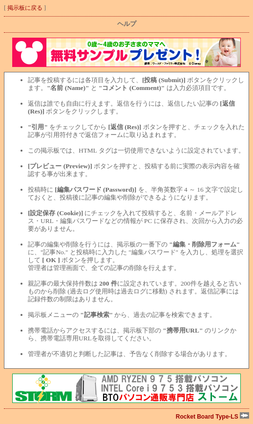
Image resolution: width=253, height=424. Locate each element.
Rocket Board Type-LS (212, 416)
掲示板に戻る (24, 7)
